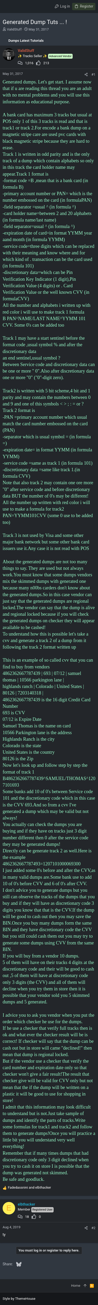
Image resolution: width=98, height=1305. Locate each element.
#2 (93, 1228)
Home (75, 1286)
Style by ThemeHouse (19, 1299)
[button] (8, 6)
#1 (93, 74)
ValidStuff (14, 29)
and (29, 1187)
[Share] (86, 74)
